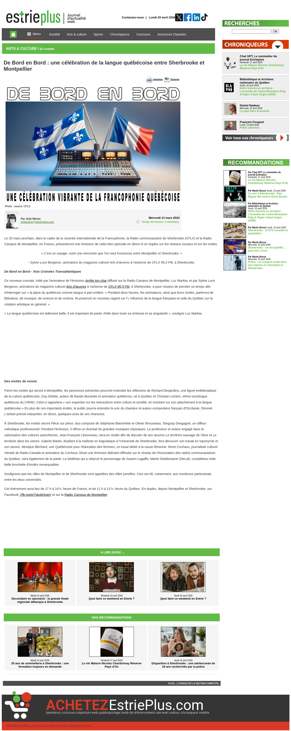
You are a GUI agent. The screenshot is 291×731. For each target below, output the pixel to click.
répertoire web (87, 712)
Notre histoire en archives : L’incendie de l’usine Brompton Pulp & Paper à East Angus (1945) (263, 91)
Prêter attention (250, 127)
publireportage (110, 712)
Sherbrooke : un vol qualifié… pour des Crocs (267, 249)
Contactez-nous (133, 17)
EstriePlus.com (27, 726)
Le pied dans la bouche (254, 111)
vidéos (174, 712)
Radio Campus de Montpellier (86, 494)
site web (162, 712)
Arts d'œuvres (76, 286)
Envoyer (175, 79)
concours (68, 712)
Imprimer (158, 79)
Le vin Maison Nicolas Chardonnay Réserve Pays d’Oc (262, 67)
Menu (34, 34)
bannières (53, 712)
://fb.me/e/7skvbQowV (35, 494)
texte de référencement (138, 712)
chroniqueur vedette (195, 712)
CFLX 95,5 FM (118, 286)
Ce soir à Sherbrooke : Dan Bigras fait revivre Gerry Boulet (267, 195)
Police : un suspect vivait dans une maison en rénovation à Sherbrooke (267, 265)
